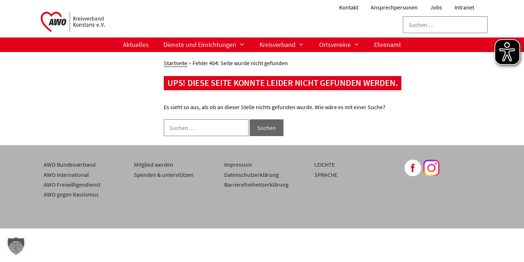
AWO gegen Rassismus (71, 194)
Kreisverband (285, 44)
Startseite (175, 63)
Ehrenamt (387, 44)
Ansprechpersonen (394, 7)
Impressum (238, 164)
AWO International (66, 174)
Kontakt (348, 7)
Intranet (464, 7)
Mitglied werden (153, 164)
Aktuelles (136, 44)
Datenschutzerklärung (251, 174)
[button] (16, 246)
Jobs (436, 7)
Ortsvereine (343, 44)
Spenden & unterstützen (164, 174)
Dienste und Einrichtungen (207, 44)
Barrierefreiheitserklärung (256, 184)
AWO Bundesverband (70, 164)
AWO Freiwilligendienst (72, 184)
